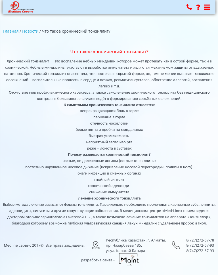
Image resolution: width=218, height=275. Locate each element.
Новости (30, 31)
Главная (11, 31)
